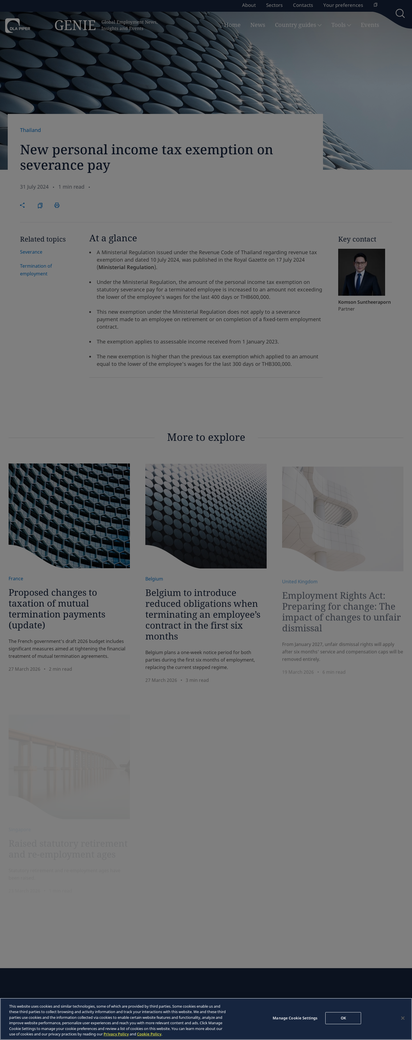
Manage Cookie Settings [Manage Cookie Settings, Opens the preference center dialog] (295, 1018)
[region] (206, 1019)
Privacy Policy (116, 1034)
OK (343, 1018)
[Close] (403, 1018)
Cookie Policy (149, 1034)
